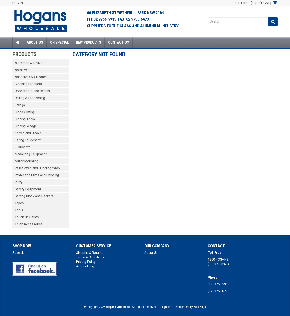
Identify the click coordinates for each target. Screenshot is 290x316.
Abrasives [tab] (22, 70)
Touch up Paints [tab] (27, 217)
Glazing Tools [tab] (25, 119)
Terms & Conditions (90, 257)
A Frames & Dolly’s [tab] (29, 63)
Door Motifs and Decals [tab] (32, 91)
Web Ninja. (200, 307)
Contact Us (118, 42)
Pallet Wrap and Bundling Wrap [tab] (37, 168)
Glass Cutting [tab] (25, 112)
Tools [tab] (19, 210)
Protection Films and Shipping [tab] (37, 175)
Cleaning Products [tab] (28, 84)
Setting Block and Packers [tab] (34, 196)
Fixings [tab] (20, 105)
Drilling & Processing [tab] (30, 98)
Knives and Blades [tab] (28, 133)
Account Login (86, 266)
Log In (17, 3)
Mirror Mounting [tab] (26, 161)
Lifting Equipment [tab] (28, 140)
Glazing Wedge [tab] (26, 126)
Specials (18, 252)
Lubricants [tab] (22, 147)
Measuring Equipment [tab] (31, 154)
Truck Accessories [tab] (29, 224)
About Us (35, 42)
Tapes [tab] (19, 203)
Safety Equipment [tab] (28, 189)
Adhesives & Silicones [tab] (31, 77)
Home (17, 42)
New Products (88, 42)
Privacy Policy (86, 262)
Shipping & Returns (89, 252)
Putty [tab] (18, 182)
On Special (59, 42)
